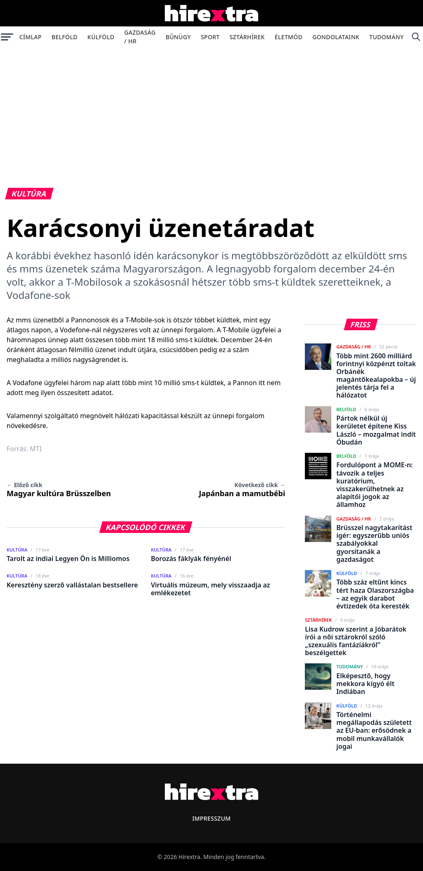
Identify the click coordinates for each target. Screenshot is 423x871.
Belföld (65, 37)
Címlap (30, 37)
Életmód (288, 37)
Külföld (101, 37)
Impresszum (211, 818)
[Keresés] (416, 36)
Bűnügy (178, 37)
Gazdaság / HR (140, 36)
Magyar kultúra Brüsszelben (59, 489)
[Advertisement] (211, 109)
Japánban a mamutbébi (242, 489)
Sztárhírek (247, 37)
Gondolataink (335, 37)
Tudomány (386, 37)
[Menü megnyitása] (7, 36)
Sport (210, 37)
